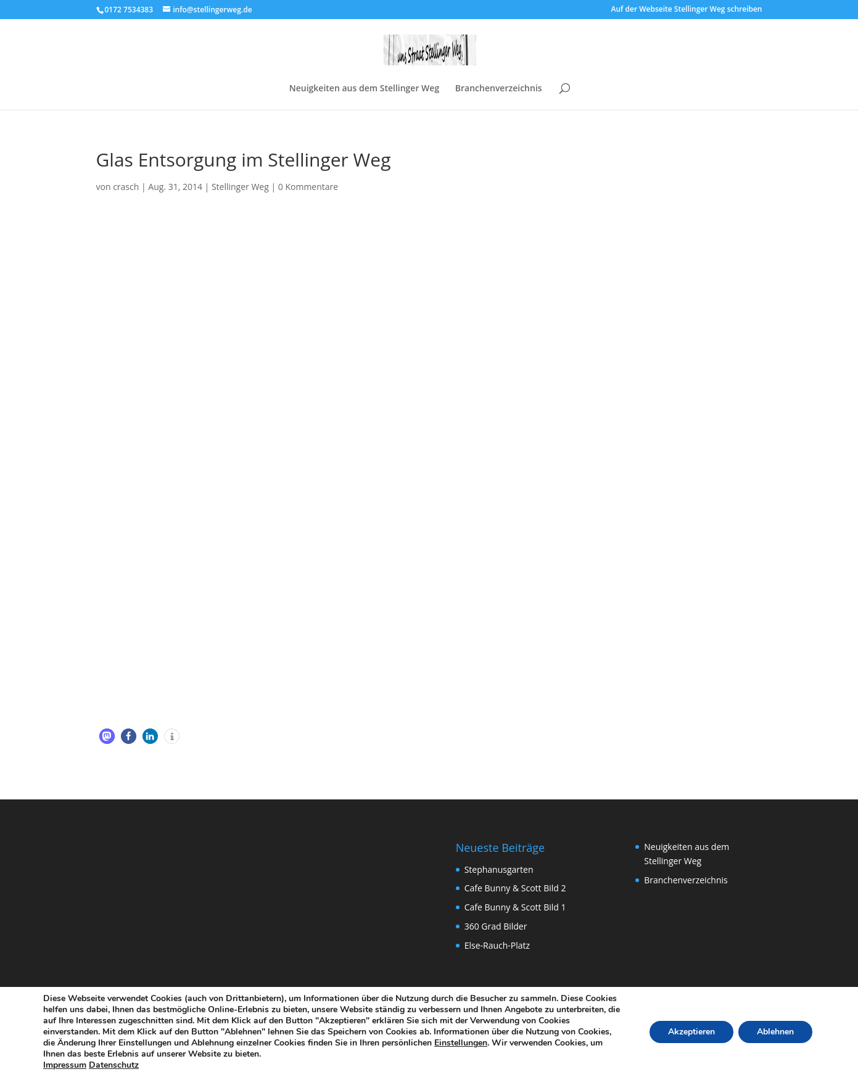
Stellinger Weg (240, 186)
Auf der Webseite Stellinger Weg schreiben (686, 10)
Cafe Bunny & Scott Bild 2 (515, 888)
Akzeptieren (691, 1032)
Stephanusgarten (499, 869)
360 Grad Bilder (495, 926)
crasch (126, 186)
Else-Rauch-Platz (497, 945)
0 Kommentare (308, 186)
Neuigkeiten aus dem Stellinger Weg (364, 89)
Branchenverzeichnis (498, 89)
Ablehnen (775, 1032)
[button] (107, 736)
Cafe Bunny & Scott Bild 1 (515, 907)
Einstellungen (460, 1043)
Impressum (64, 1065)
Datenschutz (114, 1065)
